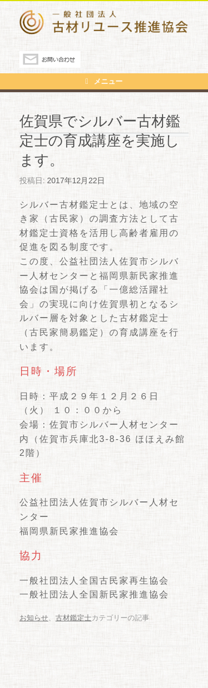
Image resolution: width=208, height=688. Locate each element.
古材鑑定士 (73, 618)
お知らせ (33, 618)
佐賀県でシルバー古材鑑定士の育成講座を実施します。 (99, 140)
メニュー (104, 81)
